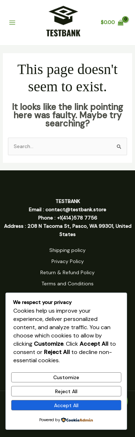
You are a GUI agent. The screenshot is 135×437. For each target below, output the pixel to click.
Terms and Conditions (67, 283)
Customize (66, 377)
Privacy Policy (67, 261)
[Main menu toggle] (12, 22)
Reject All (66, 391)
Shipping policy (67, 250)
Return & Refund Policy (67, 272)
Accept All (66, 405)
